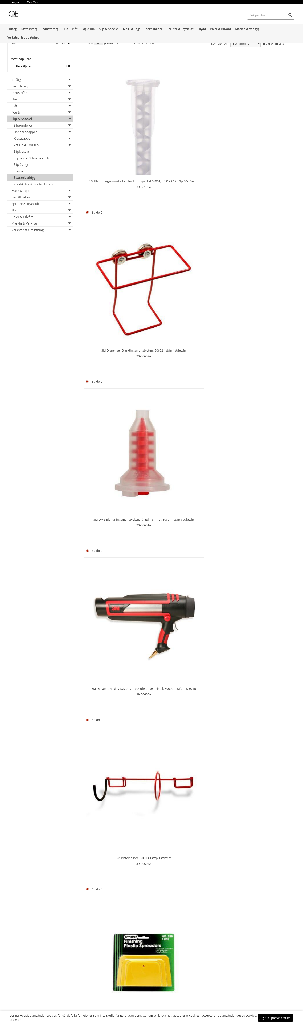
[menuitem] (16, 2)
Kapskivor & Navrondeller (32, 158)
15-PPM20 (108, 827)
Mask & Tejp (131, 29)
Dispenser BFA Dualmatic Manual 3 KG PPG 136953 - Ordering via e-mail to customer (210, 625)
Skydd (202, 29)
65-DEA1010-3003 (108, 738)
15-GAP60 (260, 822)
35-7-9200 (210, 527)
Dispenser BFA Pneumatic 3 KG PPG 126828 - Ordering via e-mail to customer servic (108, 728)
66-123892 (108, 626)
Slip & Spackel (109, 29)
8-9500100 (261, 213)
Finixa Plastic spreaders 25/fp (210, 816)
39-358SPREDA (159, 211)
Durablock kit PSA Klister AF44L (210, 716)
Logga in (17, 2)
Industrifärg (49, 29)
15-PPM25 (210, 822)
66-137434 (210, 925)
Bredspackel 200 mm (159, 310)
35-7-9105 (261, 417)
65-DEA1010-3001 (210, 635)
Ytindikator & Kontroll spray (34, 184)
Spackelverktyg (24, 177)
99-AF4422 (159, 729)
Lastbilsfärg (29, 29)
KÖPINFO (199, 1007)
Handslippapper (25, 132)
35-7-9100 (261, 527)
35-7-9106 (210, 424)
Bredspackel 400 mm (108, 406)
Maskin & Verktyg (247, 29)
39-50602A (159, 115)
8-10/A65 (159, 923)
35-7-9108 (108, 527)
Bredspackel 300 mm (260, 310)
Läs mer (15, 1020)
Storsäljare (23, 66)
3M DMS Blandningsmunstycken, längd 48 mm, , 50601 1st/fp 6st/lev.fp (210, 109)
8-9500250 (210, 316)
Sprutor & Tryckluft (180, 29)
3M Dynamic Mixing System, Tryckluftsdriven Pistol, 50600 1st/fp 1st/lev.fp (261, 109)
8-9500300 (261, 316)
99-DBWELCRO (261, 733)
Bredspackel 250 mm (210, 310)
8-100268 (260, 923)
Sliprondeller (23, 125)
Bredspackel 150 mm (108, 310)
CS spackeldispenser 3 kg (108, 620)
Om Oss (32, 2)
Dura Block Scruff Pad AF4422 (158, 723)
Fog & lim (88, 29)
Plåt (74, 29)
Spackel (19, 171)
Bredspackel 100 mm (260, 207)
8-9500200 (159, 316)
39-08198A (108, 120)
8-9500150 (108, 316)
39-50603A (108, 211)
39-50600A (260, 120)
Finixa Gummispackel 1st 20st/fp (159, 816)
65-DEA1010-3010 (261, 635)
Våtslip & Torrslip (26, 145)
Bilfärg (12, 29)
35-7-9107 (159, 527)
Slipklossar (21, 151)
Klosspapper (23, 138)
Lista (279, 43)
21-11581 (209, 218)
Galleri (268, 43)
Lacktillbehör (153, 29)
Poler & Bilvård (220, 29)
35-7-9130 (159, 424)
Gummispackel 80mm (210, 920)
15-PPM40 (159, 822)
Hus (65, 29)
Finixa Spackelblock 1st (261, 816)
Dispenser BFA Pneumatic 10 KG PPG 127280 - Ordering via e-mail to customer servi (261, 625)
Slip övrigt (21, 164)
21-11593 (108, 918)
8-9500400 (108, 412)
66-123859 (159, 630)
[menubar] (24, 2)
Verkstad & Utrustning (23, 37)
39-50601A (209, 120)
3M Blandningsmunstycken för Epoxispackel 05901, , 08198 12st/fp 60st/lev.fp (108, 109)
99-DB (210, 721)
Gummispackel (108, 912)
